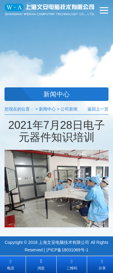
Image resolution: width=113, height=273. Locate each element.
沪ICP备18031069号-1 (67, 249)
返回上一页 (97, 109)
